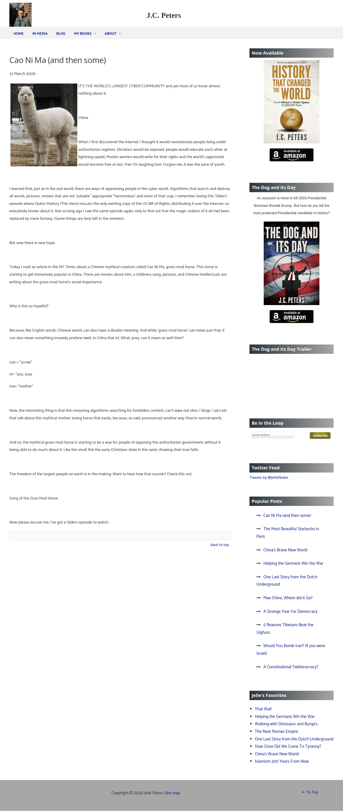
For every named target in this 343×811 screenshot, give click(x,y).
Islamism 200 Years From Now (282, 761)
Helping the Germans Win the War (285, 716)
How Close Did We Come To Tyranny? (288, 746)
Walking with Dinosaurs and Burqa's (286, 724)
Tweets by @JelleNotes (268, 477)
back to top (219, 544)
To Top (309, 792)
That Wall (263, 709)
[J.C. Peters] (20, 18)
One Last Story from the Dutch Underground (294, 739)
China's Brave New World (277, 754)
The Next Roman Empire (276, 731)
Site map (172, 793)
